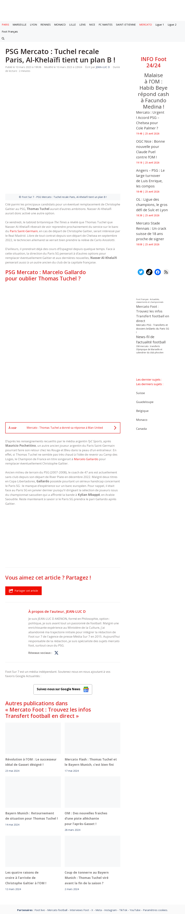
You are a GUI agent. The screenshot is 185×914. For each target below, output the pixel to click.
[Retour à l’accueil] (92, 10)
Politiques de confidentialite (104, 881)
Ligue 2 (172, 24)
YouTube (135, 871)
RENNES (45, 24)
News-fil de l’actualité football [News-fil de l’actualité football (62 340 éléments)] (151, 339)
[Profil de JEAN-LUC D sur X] (56, 614)
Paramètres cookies (155, 871)
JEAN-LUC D (76, 573)
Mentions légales (31, 881)
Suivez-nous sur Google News (63, 651)
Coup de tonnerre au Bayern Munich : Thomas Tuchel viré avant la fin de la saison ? (87, 839)
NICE (92, 24)
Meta (98, 871)
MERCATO (145, 24)
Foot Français (10, 31)
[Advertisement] (62, 273)
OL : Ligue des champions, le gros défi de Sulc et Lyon (152, 204)
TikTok (123, 871)
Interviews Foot (79, 871)
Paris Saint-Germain (24, 193)
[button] (3, 38)
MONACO (60, 24)
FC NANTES (105, 24)
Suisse (140, 393)
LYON (33, 24)
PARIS (5, 24)
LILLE (72, 24)
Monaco (141, 419)
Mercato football (57, 871)
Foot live (40, 871)
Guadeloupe (144, 402)
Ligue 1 (159, 24)
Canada (141, 428)
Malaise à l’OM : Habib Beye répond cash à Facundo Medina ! (153, 91)
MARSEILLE (19, 24)
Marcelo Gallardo (86, 421)
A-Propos (55, 881)
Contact (74, 881)
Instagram (110, 871)
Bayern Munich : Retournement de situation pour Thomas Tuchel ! (31, 777)
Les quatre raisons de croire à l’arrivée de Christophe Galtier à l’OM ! (25, 839)
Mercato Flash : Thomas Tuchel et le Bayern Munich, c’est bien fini (91, 723)
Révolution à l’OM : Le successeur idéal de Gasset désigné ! (31, 723)
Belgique (142, 411)
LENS (82, 24)
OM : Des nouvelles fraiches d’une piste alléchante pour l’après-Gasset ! (86, 780)
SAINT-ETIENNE (126, 24)
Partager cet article (23, 552)
